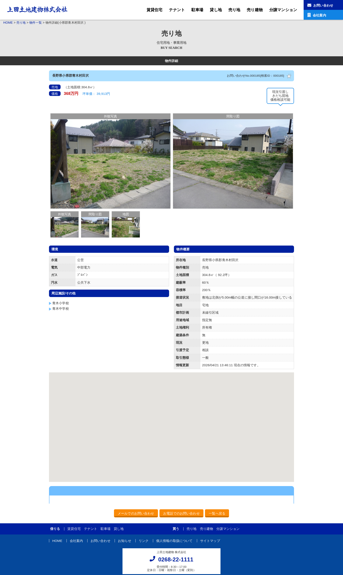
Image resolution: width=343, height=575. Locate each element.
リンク (144, 541)
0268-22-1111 (175, 559)
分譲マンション (283, 10)
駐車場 (197, 10)
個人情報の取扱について (174, 541)
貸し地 (216, 10)
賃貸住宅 (155, 10)
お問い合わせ (100, 541)
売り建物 (255, 10)
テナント (177, 10)
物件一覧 (35, 22)
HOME (8, 22)
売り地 (234, 10)
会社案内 (76, 541)
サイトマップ (210, 541)
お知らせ (124, 541)
